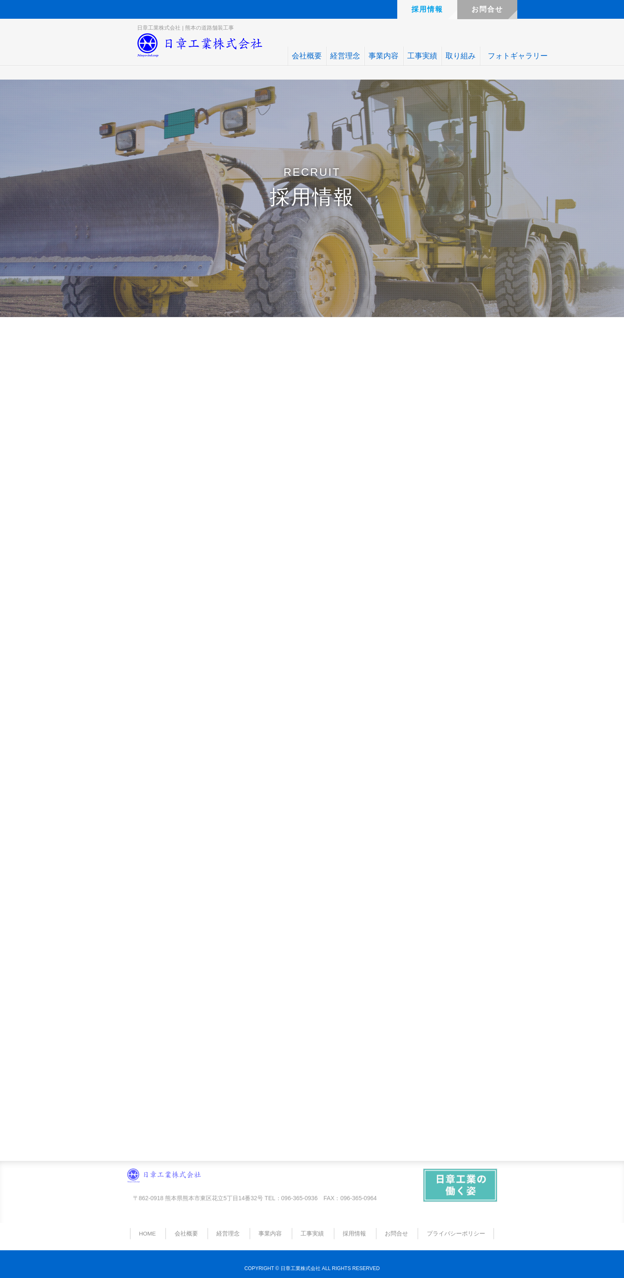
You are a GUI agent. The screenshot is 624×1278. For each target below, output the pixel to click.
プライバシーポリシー (456, 1233)
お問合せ (487, 9)
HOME (147, 1233)
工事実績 (422, 56)
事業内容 (383, 56)
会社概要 (307, 56)
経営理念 (345, 56)
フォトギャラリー (518, 56)
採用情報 (427, 9)
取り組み (461, 56)
